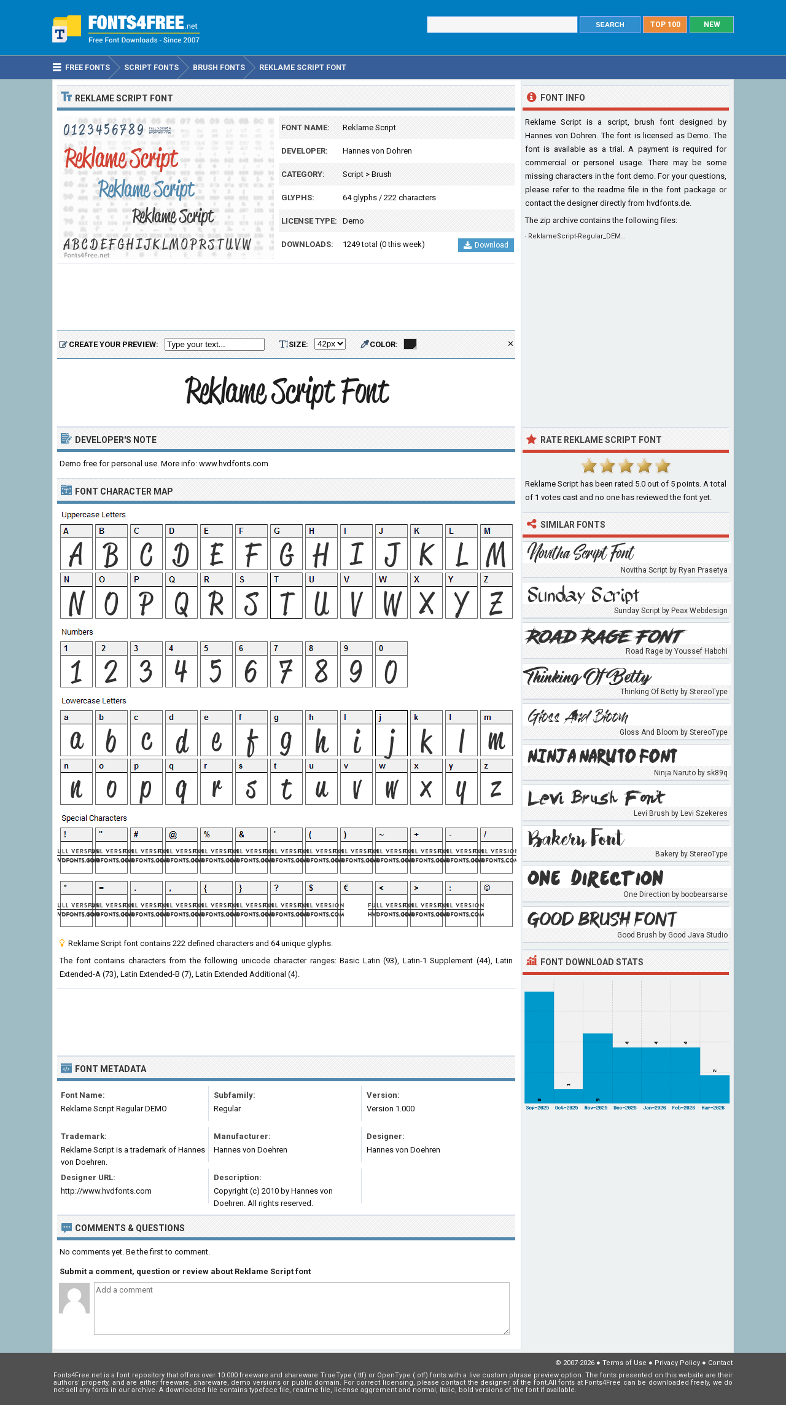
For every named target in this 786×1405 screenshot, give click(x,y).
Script (353, 174)
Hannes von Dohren (377, 150)
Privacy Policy (677, 1363)
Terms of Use (624, 1363)
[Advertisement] (286, 298)
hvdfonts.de (668, 203)
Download (486, 245)
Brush (382, 174)
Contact (720, 1363)
